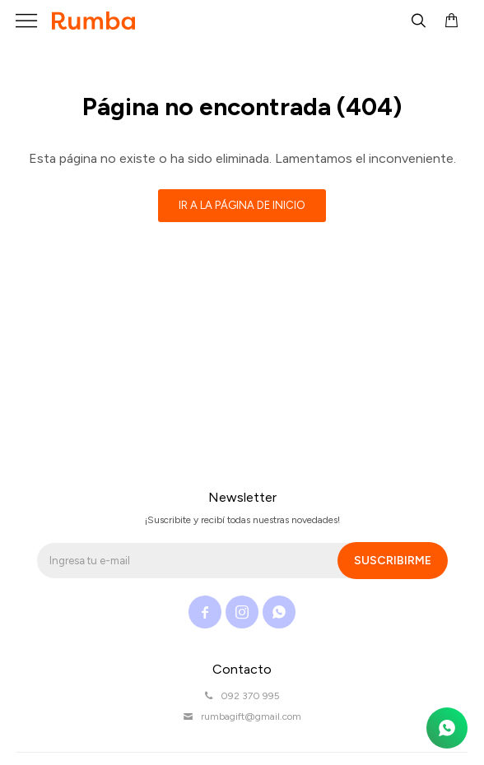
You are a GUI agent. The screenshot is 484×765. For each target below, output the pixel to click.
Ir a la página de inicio (242, 205)
